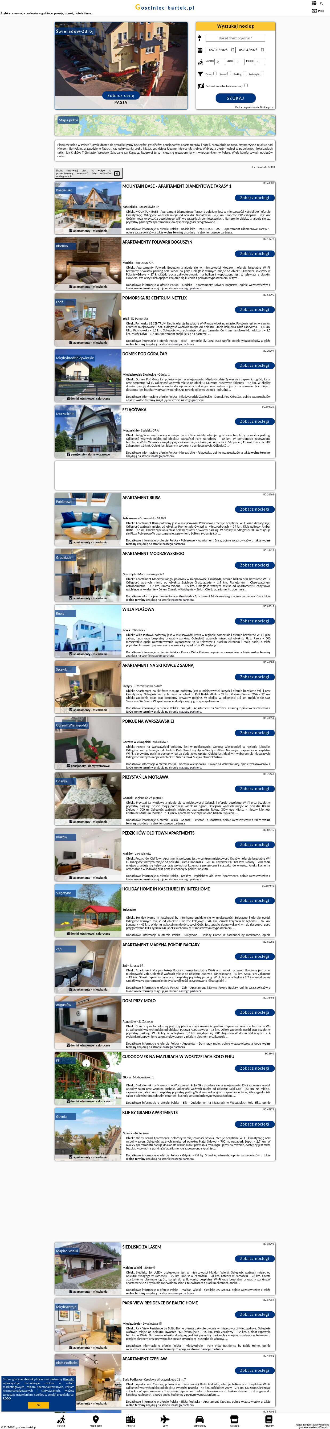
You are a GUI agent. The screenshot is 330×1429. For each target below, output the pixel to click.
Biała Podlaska (67, 1363)
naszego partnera (221, 232)
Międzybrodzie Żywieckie (75, 358)
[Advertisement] (165, 1202)
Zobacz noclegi (254, 197)
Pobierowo (64, 501)
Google (69, 1379)
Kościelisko (64, 190)
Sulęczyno (63, 893)
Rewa (60, 613)
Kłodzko (62, 246)
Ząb (59, 949)
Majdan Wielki (67, 1251)
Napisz (325, 1427)
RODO (7, 1398)
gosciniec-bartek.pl (165, 8)
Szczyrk (61, 669)
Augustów (63, 1005)
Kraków (61, 837)
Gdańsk (61, 781)
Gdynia (61, 1116)
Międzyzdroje (66, 1307)
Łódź (59, 302)
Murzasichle (65, 414)
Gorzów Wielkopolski (72, 725)
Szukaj (236, 98)
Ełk (58, 1060)
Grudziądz (63, 557)
